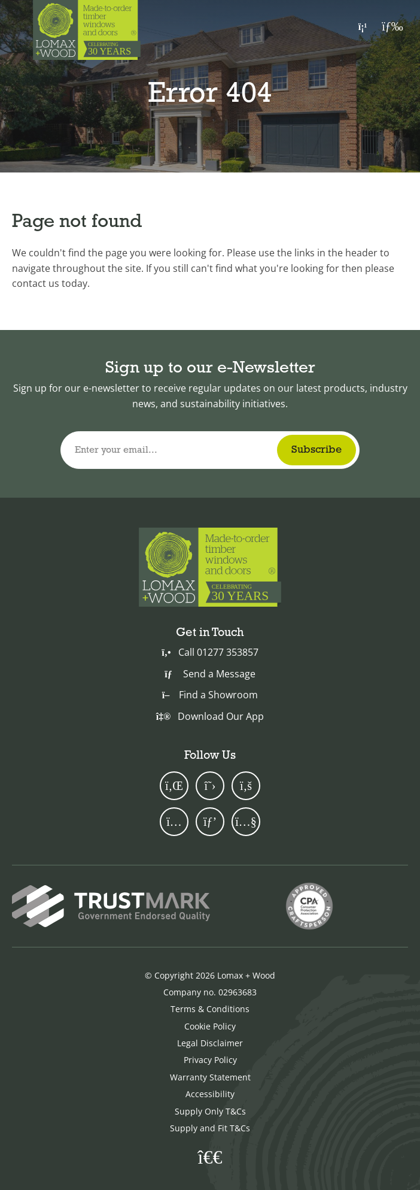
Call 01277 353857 (210, 652)
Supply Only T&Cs (210, 1111)
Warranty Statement (210, 1077)
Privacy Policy (210, 1059)
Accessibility (210, 1094)
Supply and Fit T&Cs (210, 1128)
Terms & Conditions (210, 1009)
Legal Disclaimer (210, 1043)
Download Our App (210, 716)
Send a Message (210, 673)
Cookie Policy (210, 1026)
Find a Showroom (210, 694)
